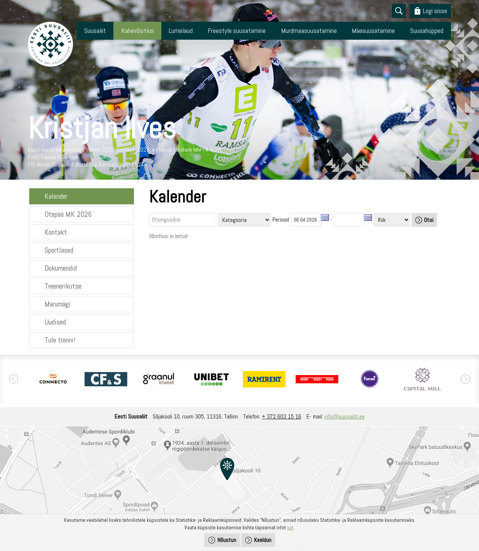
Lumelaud (181, 30)
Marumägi (58, 304)
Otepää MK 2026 (68, 214)
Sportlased (59, 250)
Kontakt (56, 232)
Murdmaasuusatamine (309, 30)
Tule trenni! (60, 340)
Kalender (56, 196)
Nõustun (226, 540)
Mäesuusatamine (373, 30)
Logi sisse (435, 10)
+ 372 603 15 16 (281, 416)
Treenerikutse (63, 286)
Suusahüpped (426, 30)
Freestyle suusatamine (237, 30)
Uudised (55, 322)
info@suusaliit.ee (344, 416)
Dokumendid (61, 268)
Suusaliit (95, 30)
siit (290, 527)
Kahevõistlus (137, 30)
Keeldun (262, 540)
